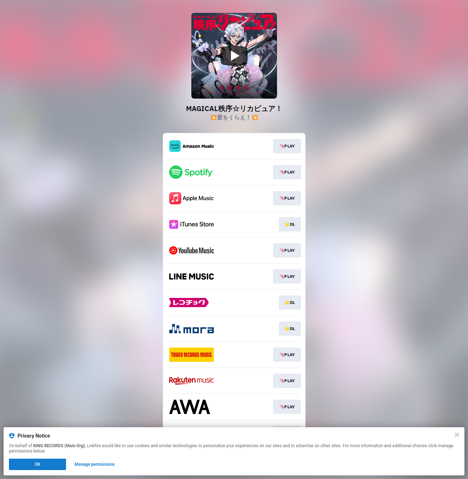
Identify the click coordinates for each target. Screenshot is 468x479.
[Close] (457, 434)
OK (37, 464)
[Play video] (234, 56)
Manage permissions (95, 464)
